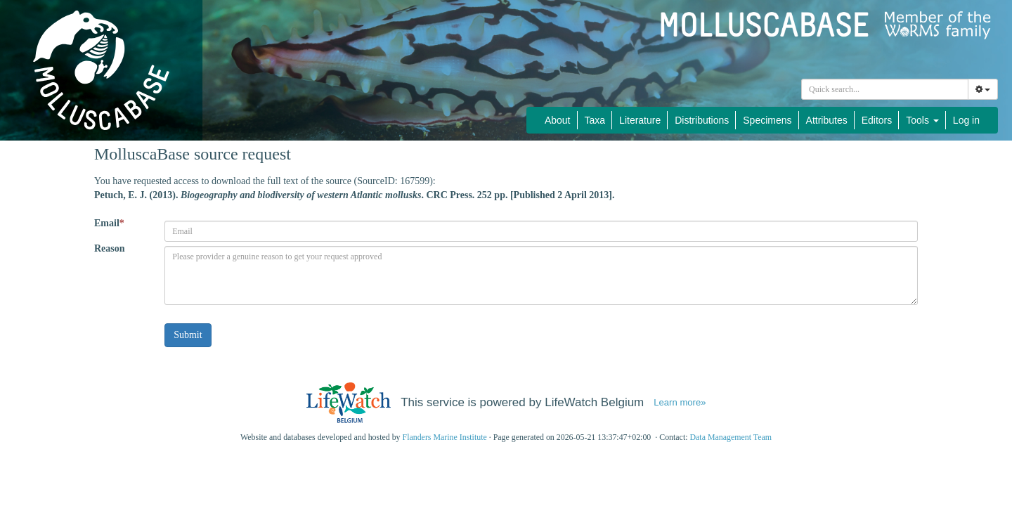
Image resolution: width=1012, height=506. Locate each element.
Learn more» (680, 402)
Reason (109, 248)
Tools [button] (922, 120)
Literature (640, 120)
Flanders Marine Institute (445, 437)
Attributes (827, 120)
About (558, 120)
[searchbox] (887, 89)
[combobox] (884, 89)
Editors (877, 120)
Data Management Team (730, 437)
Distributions (702, 120)
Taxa (595, 120)
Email (109, 223)
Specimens (767, 120)
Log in (966, 120)
